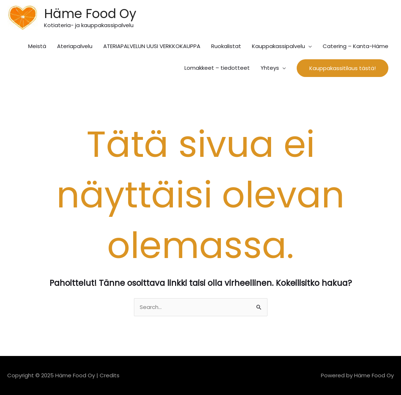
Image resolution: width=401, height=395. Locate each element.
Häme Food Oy (90, 13)
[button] (342, 68)
